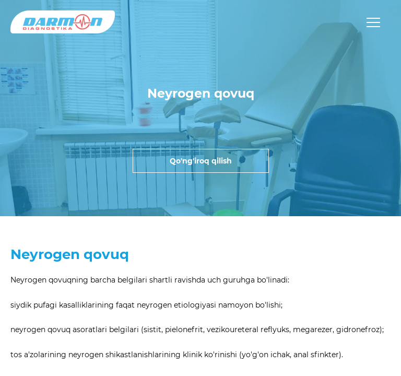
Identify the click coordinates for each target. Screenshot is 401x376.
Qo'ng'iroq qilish (201, 161)
